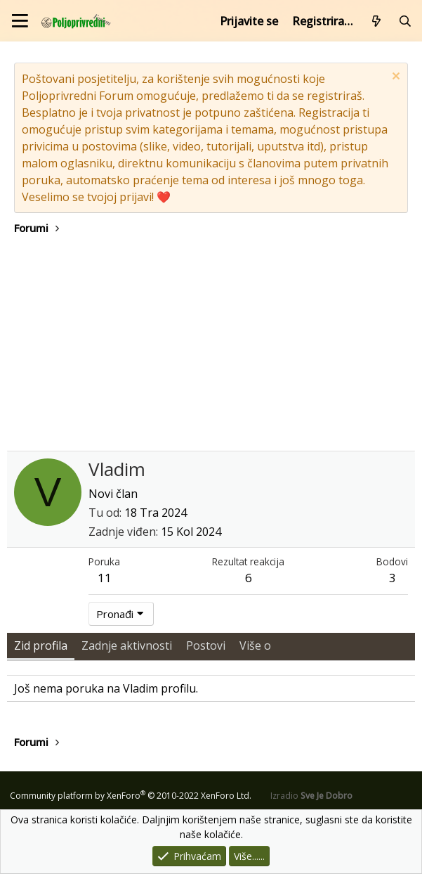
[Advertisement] (211, 345)
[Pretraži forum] (404, 21)
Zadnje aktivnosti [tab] (126, 645)
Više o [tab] (255, 645)
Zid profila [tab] (40, 645)
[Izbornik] (20, 20)
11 (105, 578)
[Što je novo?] (376, 21)
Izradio (311, 796)
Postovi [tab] (205, 645)
